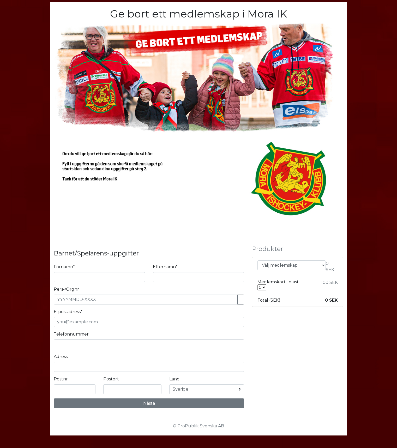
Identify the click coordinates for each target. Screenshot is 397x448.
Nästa (149, 403)
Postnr (61, 379)
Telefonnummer (71, 334)
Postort (111, 379)
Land (174, 379)
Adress (61, 356)
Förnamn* (64, 266)
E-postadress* (68, 311)
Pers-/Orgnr (66, 289)
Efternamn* (165, 266)
